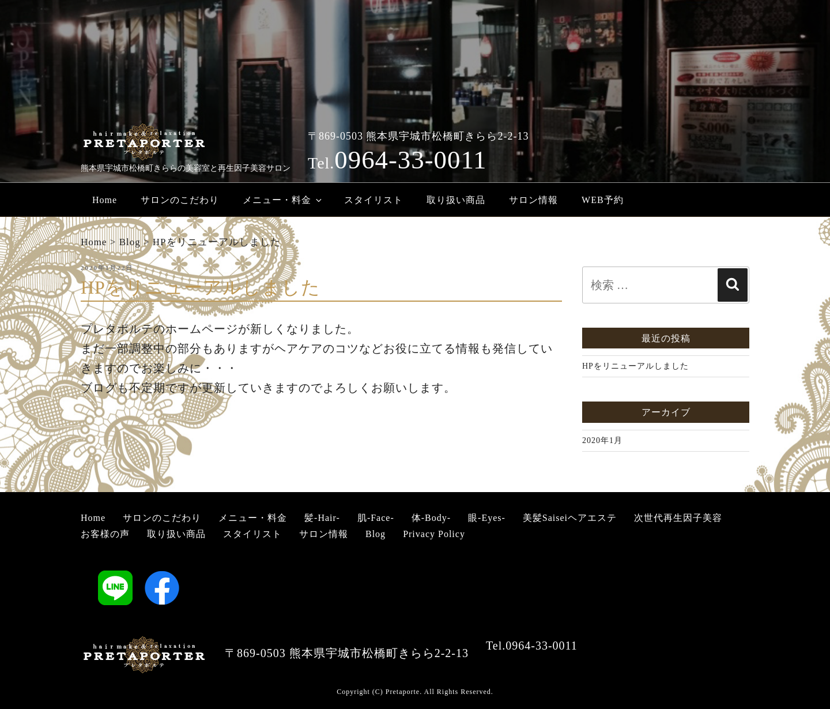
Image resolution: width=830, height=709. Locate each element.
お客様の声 (105, 534)
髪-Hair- (322, 518)
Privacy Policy (434, 534)
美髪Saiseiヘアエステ (570, 518)
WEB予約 (603, 200)
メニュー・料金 (283, 200)
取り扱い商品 (456, 200)
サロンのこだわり (180, 200)
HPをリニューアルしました (635, 366)
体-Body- (431, 518)
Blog (375, 534)
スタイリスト (373, 200)
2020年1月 (602, 440)
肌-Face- (375, 518)
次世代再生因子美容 (678, 518)
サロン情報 (533, 200)
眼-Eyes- (486, 518)
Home (104, 200)
